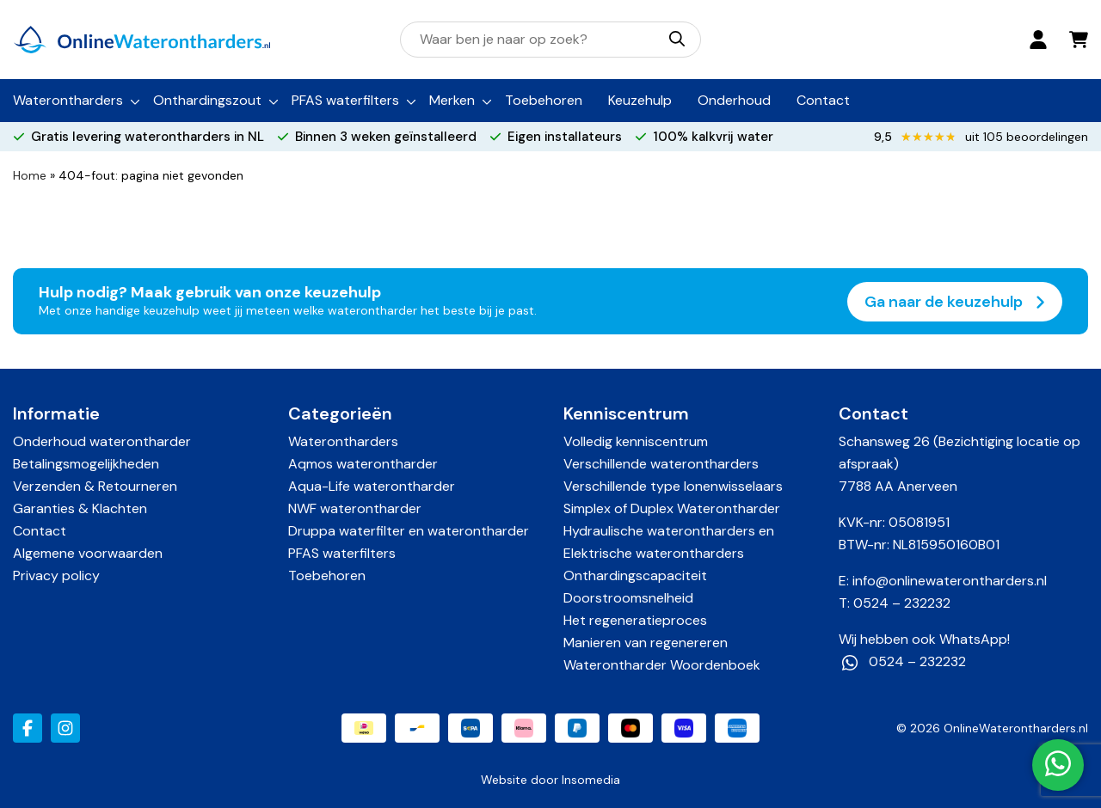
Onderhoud (734, 100)
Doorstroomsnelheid (628, 598)
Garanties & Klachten (80, 508)
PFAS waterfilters (345, 100)
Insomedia (591, 779)
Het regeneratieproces (635, 620)
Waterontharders (68, 100)
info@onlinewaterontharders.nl (949, 581)
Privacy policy (56, 575)
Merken (452, 100)
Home (29, 175)
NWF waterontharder (354, 508)
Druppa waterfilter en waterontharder (408, 531)
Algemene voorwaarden (88, 553)
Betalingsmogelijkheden (86, 464)
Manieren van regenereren (645, 643)
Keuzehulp (640, 100)
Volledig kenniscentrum (635, 441)
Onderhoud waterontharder (102, 441)
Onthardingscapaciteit (635, 575)
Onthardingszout (207, 100)
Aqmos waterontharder (363, 464)
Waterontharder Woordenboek (661, 665)
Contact (823, 100)
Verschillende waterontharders (661, 464)
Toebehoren (543, 100)
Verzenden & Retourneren (95, 486)
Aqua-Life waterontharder (371, 486)
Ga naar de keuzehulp (954, 302)
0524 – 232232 (901, 603)
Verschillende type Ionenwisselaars (673, 486)
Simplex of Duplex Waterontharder (671, 508)
